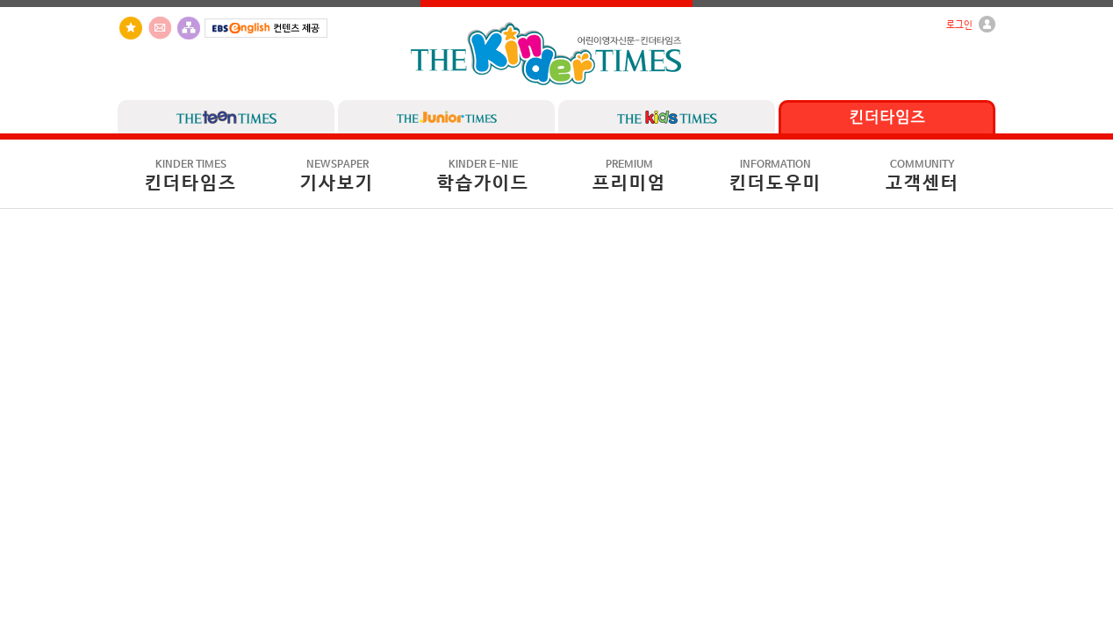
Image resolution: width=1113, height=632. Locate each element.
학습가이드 (483, 176)
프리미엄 (629, 176)
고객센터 (922, 176)
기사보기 (337, 176)
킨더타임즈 (191, 176)
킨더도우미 (775, 176)
